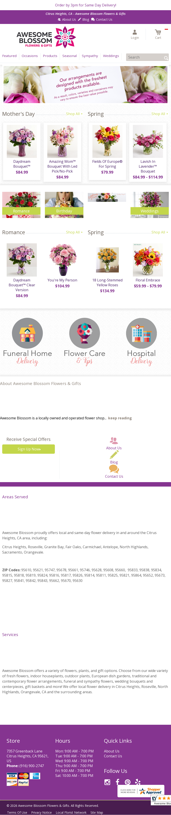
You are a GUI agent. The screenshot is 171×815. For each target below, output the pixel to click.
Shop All (74, 113)
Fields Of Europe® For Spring (107, 165)
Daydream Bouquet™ (21, 165)
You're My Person (62, 281)
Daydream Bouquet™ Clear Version (21, 286)
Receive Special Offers (28, 440)
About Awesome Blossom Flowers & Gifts (40, 384)
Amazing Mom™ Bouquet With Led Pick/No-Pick (62, 167)
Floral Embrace (147, 281)
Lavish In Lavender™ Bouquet (147, 167)
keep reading (120, 418)
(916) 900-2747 (31, 766)
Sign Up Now (28, 450)
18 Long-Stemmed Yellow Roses (107, 284)
